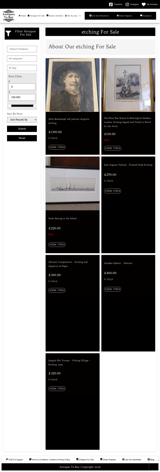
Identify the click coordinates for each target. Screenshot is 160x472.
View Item (57, 147)
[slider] (9, 106)
